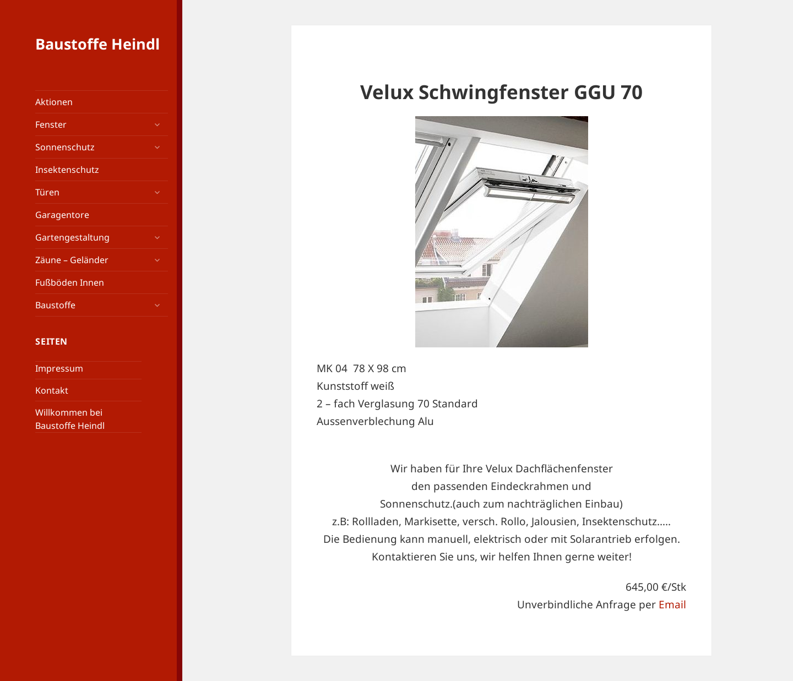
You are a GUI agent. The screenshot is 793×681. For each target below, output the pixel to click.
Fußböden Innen (69, 282)
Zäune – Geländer (71, 260)
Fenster (51, 124)
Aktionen (54, 102)
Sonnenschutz (65, 147)
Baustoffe (55, 305)
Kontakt (51, 390)
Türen (47, 192)
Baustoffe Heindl (97, 44)
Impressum (59, 368)
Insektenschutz (67, 170)
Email (672, 604)
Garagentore (62, 215)
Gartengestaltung (72, 237)
